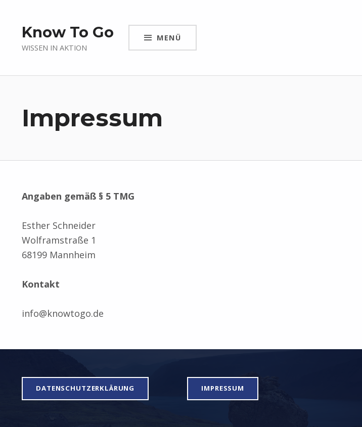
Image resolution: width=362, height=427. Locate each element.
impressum (222, 388)
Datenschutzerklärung (85, 388)
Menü (169, 37)
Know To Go (68, 32)
